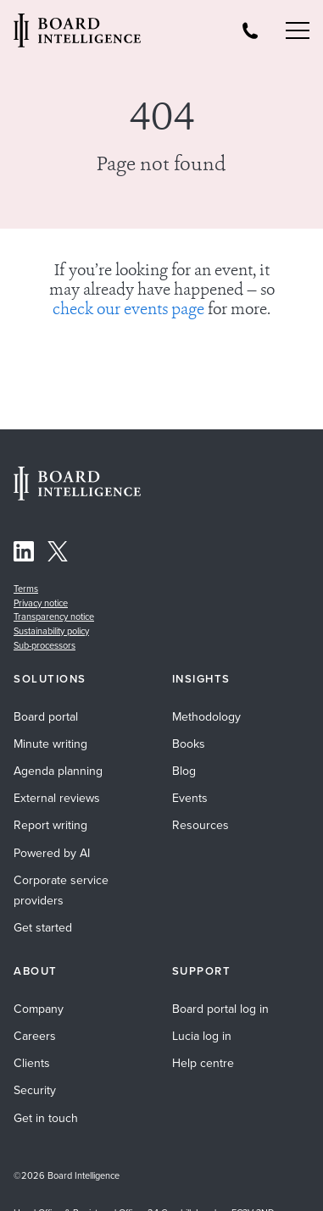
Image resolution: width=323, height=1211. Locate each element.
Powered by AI (52, 853)
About (36, 971)
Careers (35, 1036)
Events (190, 798)
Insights (201, 679)
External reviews (57, 798)
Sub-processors (44, 645)
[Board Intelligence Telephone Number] (250, 30)
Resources (200, 825)
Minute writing (50, 744)
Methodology (206, 717)
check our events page (128, 310)
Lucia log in (201, 1036)
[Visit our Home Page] (77, 33)
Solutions (50, 679)
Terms (26, 588)
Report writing (50, 825)
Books (188, 744)
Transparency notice (54, 616)
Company (39, 1009)
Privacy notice (41, 603)
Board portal (46, 717)
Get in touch (46, 1118)
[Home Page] (77, 496)
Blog (184, 771)
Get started (43, 928)
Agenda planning (58, 771)
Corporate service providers (61, 890)
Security (35, 1090)
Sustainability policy (51, 631)
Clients (32, 1063)
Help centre (203, 1063)
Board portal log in (220, 1009)
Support (201, 971)
